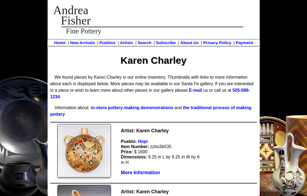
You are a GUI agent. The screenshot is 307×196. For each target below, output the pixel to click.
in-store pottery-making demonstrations (132, 107)
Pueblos (108, 42)
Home (60, 42)
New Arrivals (82, 42)
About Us (189, 42)
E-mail (195, 90)
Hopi (143, 141)
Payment (244, 42)
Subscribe (166, 42)
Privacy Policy (217, 42)
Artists (126, 42)
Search (144, 42)
